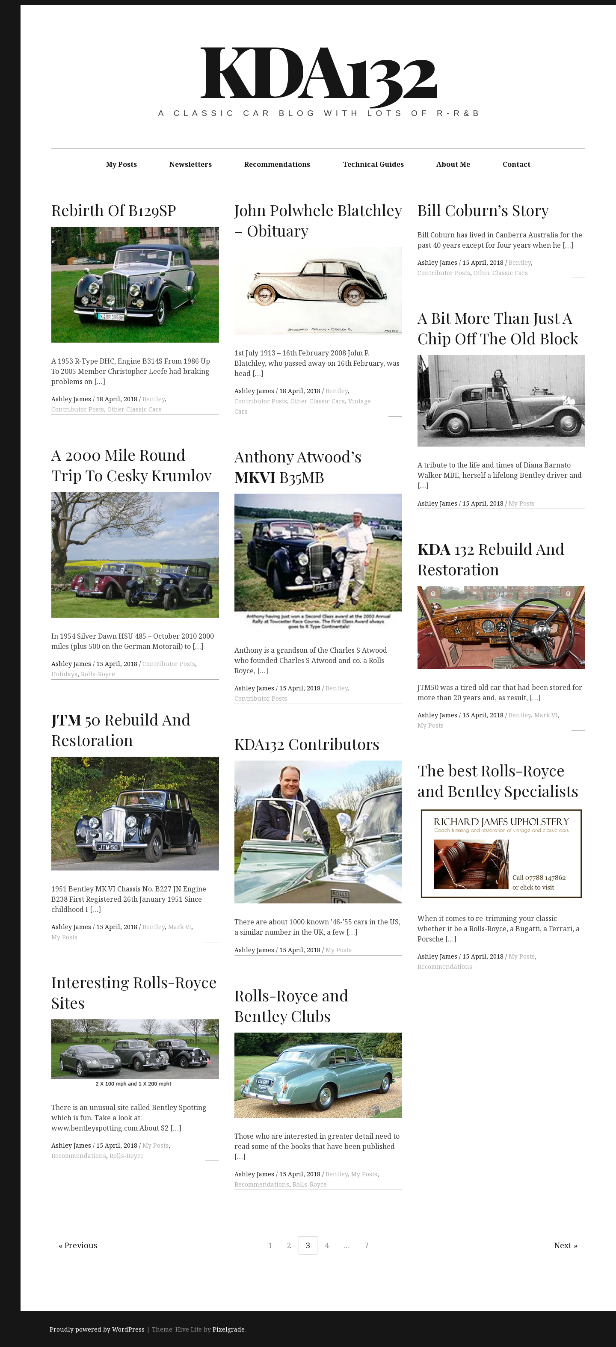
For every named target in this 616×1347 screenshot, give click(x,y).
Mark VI (545, 715)
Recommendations (277, 164)
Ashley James (72, 399)
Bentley (153, 399)
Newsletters (190, 164)
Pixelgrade (229, 1329)
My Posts (121, 164)
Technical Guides (373, 164)
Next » (566, 1245)
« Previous (78, 1245)
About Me (453, 164)
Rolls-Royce (98, 674)
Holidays (64, 674)
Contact (516, 164)
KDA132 (317, 68)
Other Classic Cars (134, 409)
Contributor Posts (77, 409)
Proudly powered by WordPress (97, 1329)
